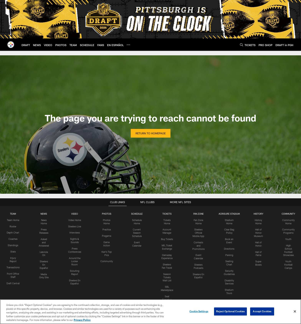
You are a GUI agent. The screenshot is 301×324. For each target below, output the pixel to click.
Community (106, 261)
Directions (229, 248)
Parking (229, 254)
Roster (13, 226)
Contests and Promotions (198, 245)
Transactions (13, 267)
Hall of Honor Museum (258, 232)
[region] (150, 311)
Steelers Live (74, 226)
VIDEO (74, 213)
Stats (13, 251)
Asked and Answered (44, 242)
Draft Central (13, 283)
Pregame (106, 235)
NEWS (44, 213)
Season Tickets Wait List (167, 277)
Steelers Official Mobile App (198, 232)
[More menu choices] (128, 44)
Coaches (12, 239)
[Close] (295, 311)
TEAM (13, 213)
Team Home (13, 220)
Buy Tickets (167, 239)
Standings (13, 245)
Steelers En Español (44, 264)
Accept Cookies (262, 311)
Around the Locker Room (74, 261)
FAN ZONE (198, 213)
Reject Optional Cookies (230, 311)
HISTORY (258, 213)
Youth (288, 239)
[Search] (241, 44)
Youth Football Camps (288, 264)
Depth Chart (13, 232)
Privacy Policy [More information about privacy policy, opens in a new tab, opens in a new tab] (82, 320)
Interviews (74, 232)
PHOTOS (106, 213)
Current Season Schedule (137, 232)
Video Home (74, 220)
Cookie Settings (198, 311)
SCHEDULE (137, 213)
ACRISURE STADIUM (229, 213)
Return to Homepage (151, 133)
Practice (107, 229)
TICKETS (167, 213)
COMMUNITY (288, 213)
